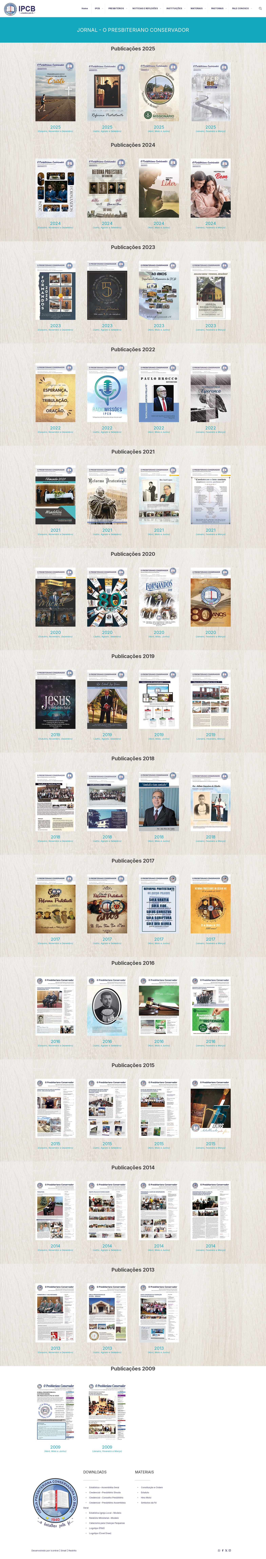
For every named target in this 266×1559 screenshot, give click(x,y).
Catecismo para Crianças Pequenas (107, 1523)
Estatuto (145, 1492)
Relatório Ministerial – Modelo (104, 1518)
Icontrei (55, 1550)
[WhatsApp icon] (219, 1550)
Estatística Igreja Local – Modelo (105, 1513)
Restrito (73, 1550)
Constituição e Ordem (152, 1487)
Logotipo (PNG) (97, 1528)
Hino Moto (146, 1497)
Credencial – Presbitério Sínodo (105, 1492)
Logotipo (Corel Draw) (100, 1533)
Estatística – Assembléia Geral (104, 1487)
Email (63, 1550)
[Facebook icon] (222, 1550)
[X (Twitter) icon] (226, 1550)
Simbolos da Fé (149, 1502)
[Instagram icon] (230, 1550)
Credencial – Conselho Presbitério (106, 1497)
